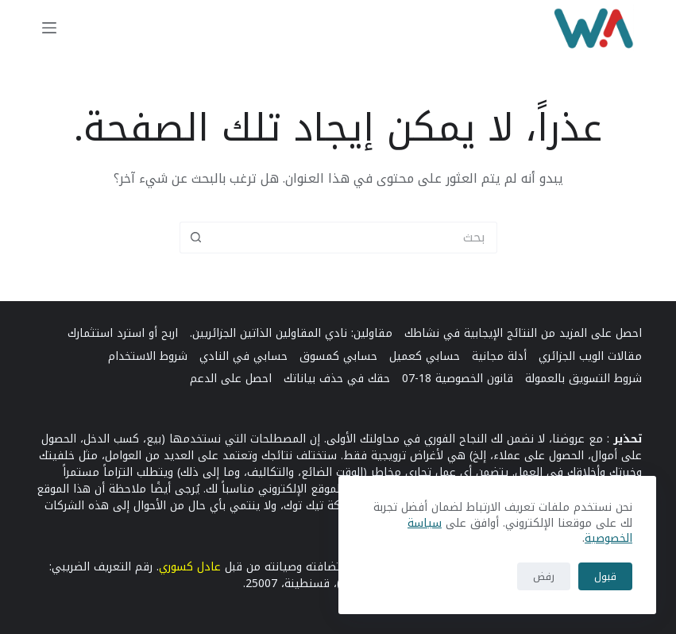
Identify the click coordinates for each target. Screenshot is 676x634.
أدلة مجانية (499, 356)
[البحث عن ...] (354, 237)
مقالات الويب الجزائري (590, 356)
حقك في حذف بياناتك (337, 378)
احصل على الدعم (231, 378)
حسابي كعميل (424, 356)
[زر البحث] (195, 237)
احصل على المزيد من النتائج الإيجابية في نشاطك (523, 333)
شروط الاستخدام (147, 356)
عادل (209, 567)
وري (167, 567)
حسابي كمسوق (338, 356)
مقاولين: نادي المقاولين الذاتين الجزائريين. (291, 333)
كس (186, 567)
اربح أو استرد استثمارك (123, 333)
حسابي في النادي (243, 356)
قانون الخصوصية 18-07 (457, 378)
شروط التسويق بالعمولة (583, 378)
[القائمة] (49, 28)
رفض (543, 576)
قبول (605, 576)
